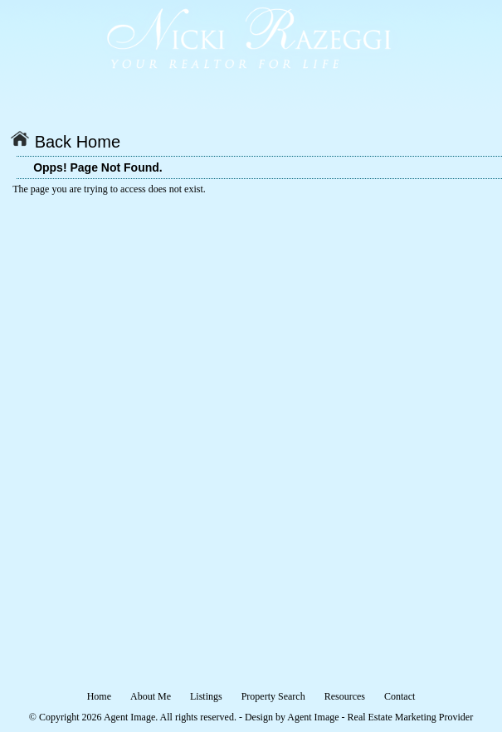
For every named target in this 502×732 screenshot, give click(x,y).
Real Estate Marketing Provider (411, 717)
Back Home (65, 142)
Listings (206, 696)
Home (99, 696)
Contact (399, 696)
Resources (344, 696)
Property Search (273, 696)
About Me (150, 696)
